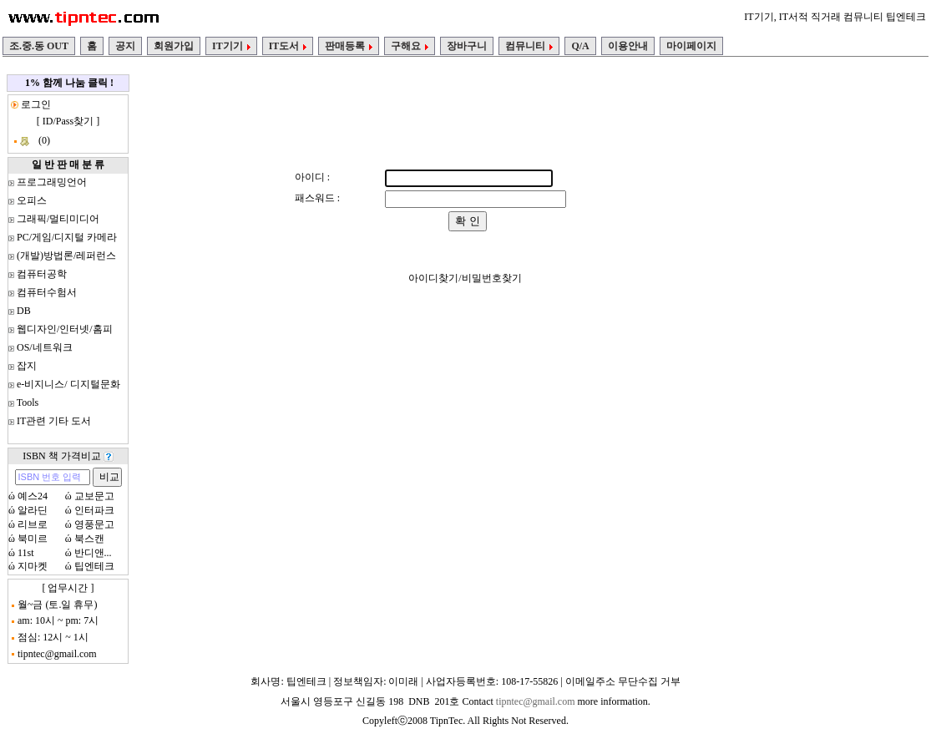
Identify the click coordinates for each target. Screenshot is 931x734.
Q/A (580, 46)
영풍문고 (94, 524)
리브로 (33, 524)
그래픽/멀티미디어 (58, 219)
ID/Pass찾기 (68, 121)
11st (26, 553)
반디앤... (93, 553)
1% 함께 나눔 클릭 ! (69, 83)
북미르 (33, 538)
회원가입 (174, 46)
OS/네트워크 (45, 347)
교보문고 (94, 496)
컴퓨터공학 (42, 274)
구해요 (409, 46)
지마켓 (33, 566)
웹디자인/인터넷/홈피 (65, 329)
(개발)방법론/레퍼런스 (66, 255)
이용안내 (628, 46)
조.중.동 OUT (38, 46)
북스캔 (89, 538)
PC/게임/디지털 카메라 (67, 237)
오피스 (32, 200)
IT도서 (288, 46)
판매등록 (348, 46)
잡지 (27, 366)
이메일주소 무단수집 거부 (623, 681)
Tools (28, 402)
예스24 (33, 496)
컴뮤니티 (529, 46)
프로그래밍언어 (52, 182)
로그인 (34, 104)
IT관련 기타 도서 (54, 421)
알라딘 (33, 510)
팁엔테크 (94, 566)
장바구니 (467, 46)
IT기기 (231, 46)
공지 (125, 46)
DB (24, 310)
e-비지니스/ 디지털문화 (68, 384)
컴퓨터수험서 (47, 292)
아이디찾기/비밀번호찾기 (464, 278)
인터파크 (94, 510)
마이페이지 (691, 46)
